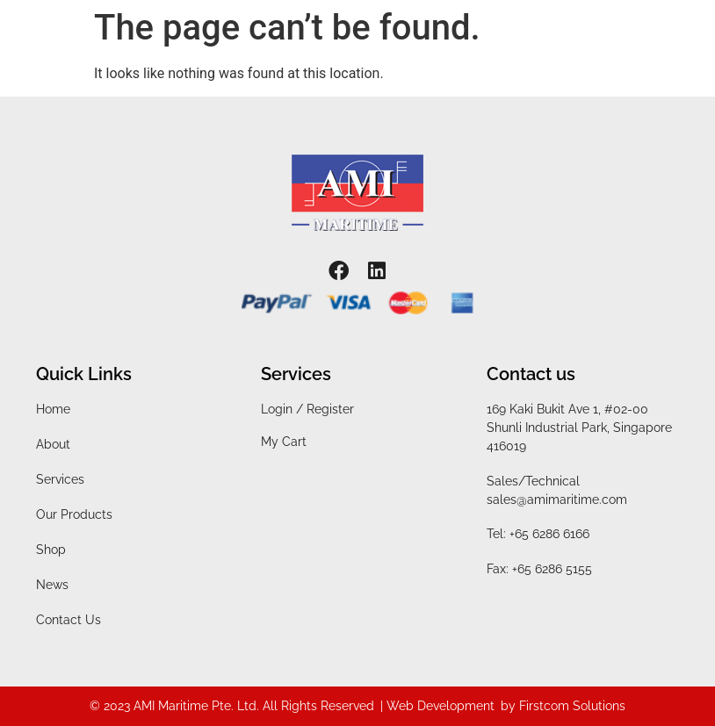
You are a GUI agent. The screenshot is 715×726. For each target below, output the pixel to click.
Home (53, 409)
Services (60, 479)
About (53, 444)
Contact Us (68, 620)
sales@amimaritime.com (557, 499)
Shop (51, 550)
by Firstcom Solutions (563, 706)
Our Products (74, 514)
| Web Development (437, 706)
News (52, 585)
